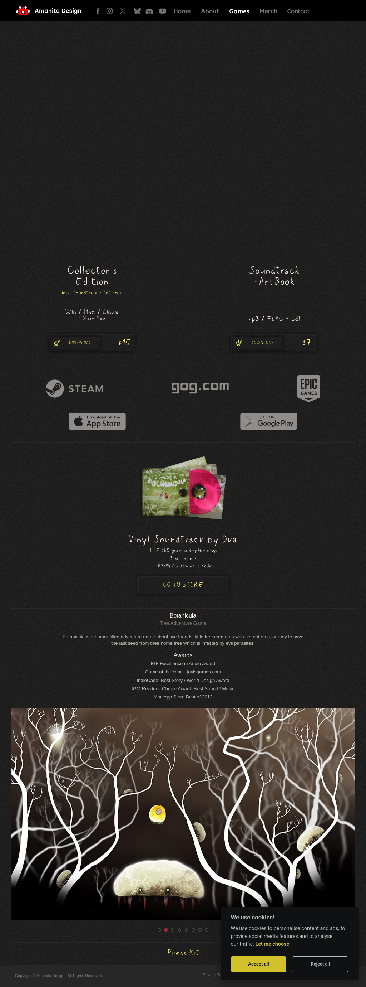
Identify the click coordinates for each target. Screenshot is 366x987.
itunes (97, 421)
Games (239, 11)
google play (268, 421)
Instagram (112, 11)
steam (74, 388)
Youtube (162, 11)
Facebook (100, 11)
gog (200, 388)
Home (182, 11)
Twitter (125, 11)
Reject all (320, 964)
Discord (150, 11)
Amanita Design (54, 10)
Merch (268, 11)
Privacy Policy (215, 975)
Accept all (258, 964)
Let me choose (273, 944)
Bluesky (137, 11)
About (210, 11)
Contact (298, 11)
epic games (308, 388)
